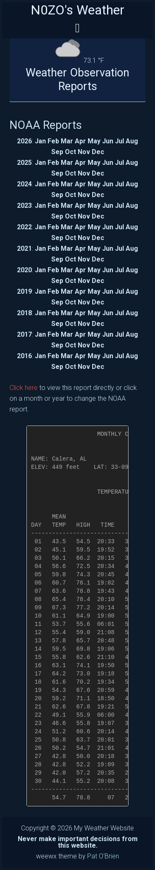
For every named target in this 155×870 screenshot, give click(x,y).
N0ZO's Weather (77, 10)
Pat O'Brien (103, 856)
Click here (24, 388)
